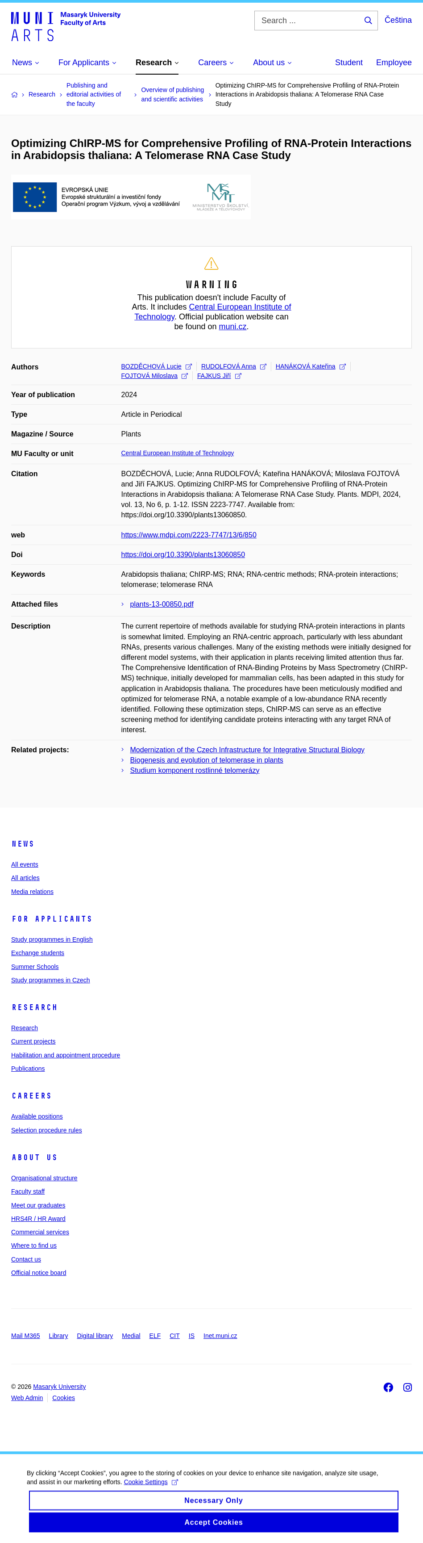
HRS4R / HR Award (38, 1218)
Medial (131, 1335)
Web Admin (27, 1397)
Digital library (95, 1335)
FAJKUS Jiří (219, 375)
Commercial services (40, 1232)
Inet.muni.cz (220, 1335)
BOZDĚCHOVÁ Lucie (156, 366)
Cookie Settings (151, 1490)
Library (58, 1335)
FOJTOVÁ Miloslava (154, 375)
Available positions (37, 1116)
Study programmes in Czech (50, 980)
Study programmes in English (52, 939)
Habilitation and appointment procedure (65, 1055)
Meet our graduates (38, 1205)
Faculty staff (28, 1191)
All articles (25, 877)
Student (349, 62)
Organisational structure (44, 1178)
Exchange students (37, 952)
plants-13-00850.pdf (162, 604)
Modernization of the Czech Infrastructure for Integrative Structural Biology (247, 750)
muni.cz (233, 326)
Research (34, 1007)
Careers (31, 1096)
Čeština (398, 20)
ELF (155, 1335)
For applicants (51, 919)
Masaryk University (59, 1386)
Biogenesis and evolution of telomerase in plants (206, 760)
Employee (394, 62)
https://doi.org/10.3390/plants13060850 (183, 554)
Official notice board (38, 1272)
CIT (175, 1335)
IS (192, 1335)
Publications (28, 1068)
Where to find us (34, 1245)
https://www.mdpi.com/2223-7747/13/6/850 (189, 535)
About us (34, 1157)
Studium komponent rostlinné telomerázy (195, 770)
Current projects (33, 1041)
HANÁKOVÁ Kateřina (311, 366)
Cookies (63, 1397)
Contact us (26, 1259)
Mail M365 (25, 1335)
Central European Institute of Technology (177, 453)
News (22, 844)
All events (24, 864)
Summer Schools (35, 966)
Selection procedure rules (46, 1130)
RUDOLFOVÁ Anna (233, 366)
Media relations (32, 891)
